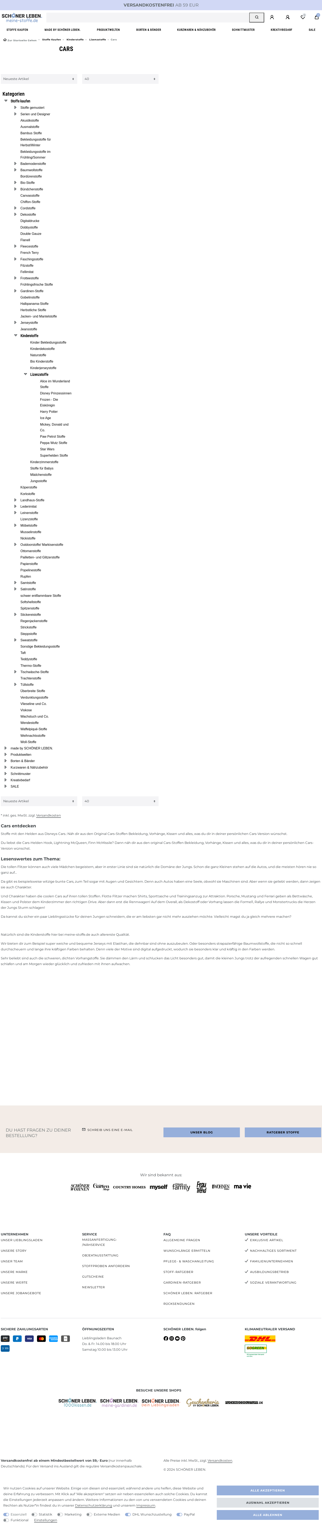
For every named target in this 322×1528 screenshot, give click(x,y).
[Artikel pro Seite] (120, 79)
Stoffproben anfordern (106, 1266)
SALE (312, 30)
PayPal (189, 1514)
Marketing (73, 1514)
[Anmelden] (272, 17)
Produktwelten (108, 30)
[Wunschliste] (303, 17)
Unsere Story (14, 1251)
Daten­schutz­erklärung (93, 1505)
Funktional (19, 1520)
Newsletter (93, 1287)
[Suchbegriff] (147, 17)
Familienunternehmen (271, 1261)
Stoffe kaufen (17, 30)
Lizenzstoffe (97, 39)
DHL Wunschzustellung (152, 1514)
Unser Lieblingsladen (22, 1240)
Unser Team (12, 1261)
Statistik (45, 1514)
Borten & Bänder (148, 30)
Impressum (145, 1505)
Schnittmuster (243, 30)
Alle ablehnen (267, 1515)
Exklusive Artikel (266, 1240)
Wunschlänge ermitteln (186, 1251)
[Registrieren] (288, 17)
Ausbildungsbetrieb (269, 1272)
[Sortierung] (39, 79)
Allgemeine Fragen (181, 1240)
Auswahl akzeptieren (268, 1503)
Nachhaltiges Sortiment (273, 1251)
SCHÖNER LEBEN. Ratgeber (187, 1293)
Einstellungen (45, 1520)
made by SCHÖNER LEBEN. (63, 30)
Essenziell (19, 1514)
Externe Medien (107, 1514)
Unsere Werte (14, 1282)
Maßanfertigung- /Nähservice (99, 1242)
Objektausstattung (100, 1255)
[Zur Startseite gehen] (20, 40)
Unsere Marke (14, 1272)
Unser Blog (201, 1132)
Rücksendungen (179, 1304)
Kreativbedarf (281, 30)
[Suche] (256, 17)
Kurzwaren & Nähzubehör (196, 30)
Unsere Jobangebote (21, 1293)
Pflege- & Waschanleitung (188, 1261)
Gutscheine (93, 1276)
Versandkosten (48, 815)
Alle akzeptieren (267, 1490)
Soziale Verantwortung (273, 1282)
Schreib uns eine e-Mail (110, 1130)
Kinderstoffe (75, 39)
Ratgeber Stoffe (283, 1132)
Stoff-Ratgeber (178, 1272)
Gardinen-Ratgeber (182, 1282)
